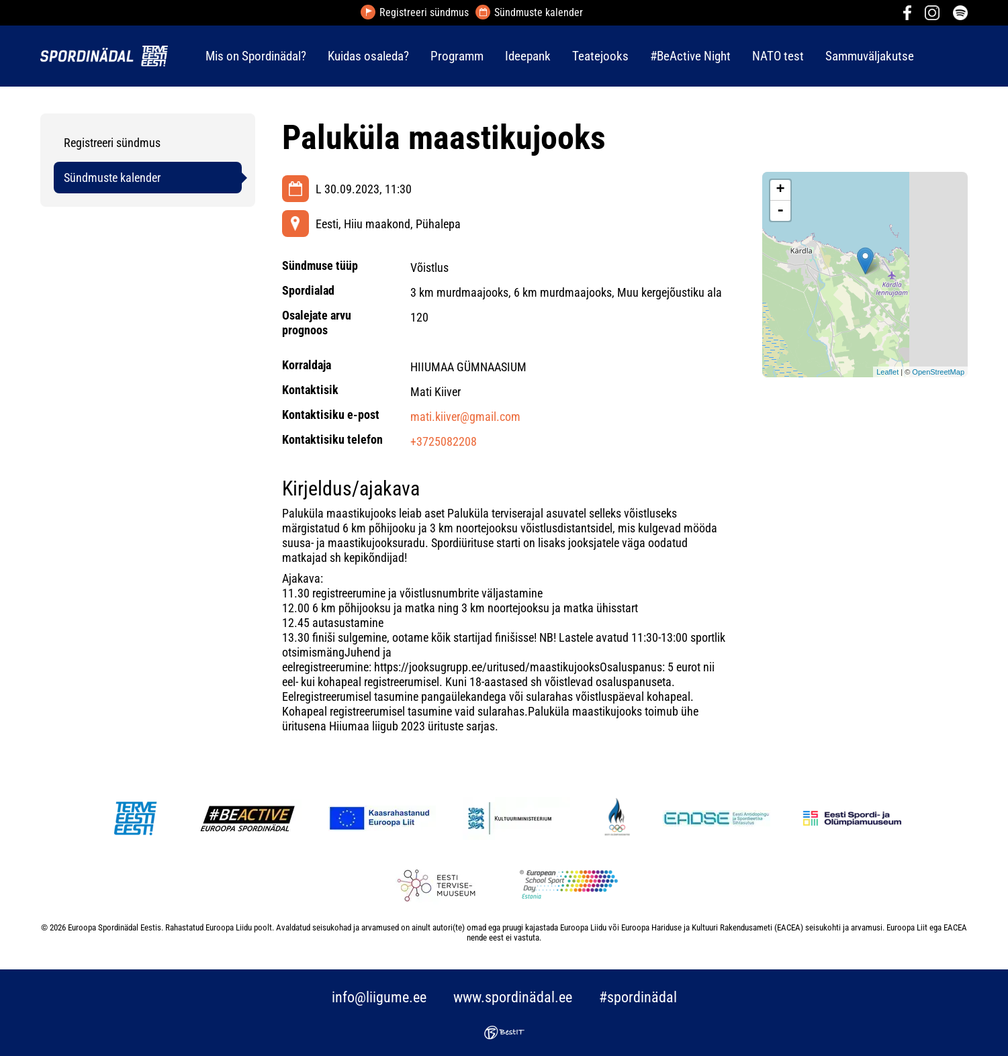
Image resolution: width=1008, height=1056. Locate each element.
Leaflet (887, 372)
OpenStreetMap (938, 372)
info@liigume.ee (379, 997)
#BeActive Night (690, 56)
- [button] (780, 211)
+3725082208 (443, 441)
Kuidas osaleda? (368, 56)
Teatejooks (600, 56)
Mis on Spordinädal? (255, 56)
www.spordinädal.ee (512, 997)
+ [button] (780, 190)
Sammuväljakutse (869, 56)
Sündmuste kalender (538, 13)
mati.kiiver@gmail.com (465, 417)
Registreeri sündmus (424, 13)
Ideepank (528, 56)
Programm (457, 56)
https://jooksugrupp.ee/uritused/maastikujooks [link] (487, 667)
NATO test (778, 56)
